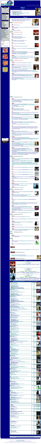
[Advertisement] (5, 89)
